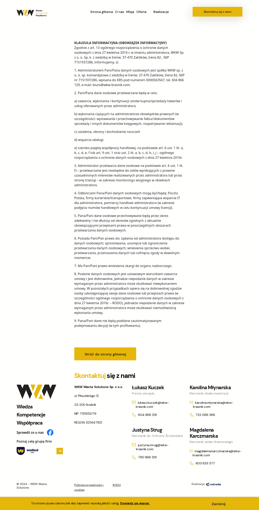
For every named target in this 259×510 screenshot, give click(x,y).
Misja (130, 12)
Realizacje (161, 12)
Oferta (141, 12)
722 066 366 (205, 415)
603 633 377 (205, 463)
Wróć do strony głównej (105, 354)
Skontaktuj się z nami (217, 12)
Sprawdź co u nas (35, 432)
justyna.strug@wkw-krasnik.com (152, 447)
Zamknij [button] (218, 504)
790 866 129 (147, 457)
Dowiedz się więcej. (135, 503)
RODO (117, 485)
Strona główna (101, 12)
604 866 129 (147, 415)
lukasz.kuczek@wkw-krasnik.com (152, 405)
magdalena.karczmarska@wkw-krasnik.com (217, 453)
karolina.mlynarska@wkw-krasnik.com (213, 405)
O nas (119, 12)
